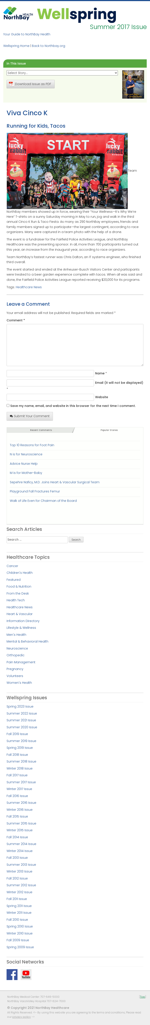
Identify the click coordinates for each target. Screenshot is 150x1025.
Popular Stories (109, 430)
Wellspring (76, 15)
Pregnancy (15, 669)
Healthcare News (29, 287)
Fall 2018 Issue (17, 754)
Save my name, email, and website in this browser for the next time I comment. (73, 406)
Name (100, 373)
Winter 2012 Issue (19, 892)
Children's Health (20, 573)
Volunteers (15, 676)
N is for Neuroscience (26, 454)
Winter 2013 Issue (19, 871)
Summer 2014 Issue (21, 844)
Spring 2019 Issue (20, 748)
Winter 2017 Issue (19, 789)
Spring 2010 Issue (20, 926)
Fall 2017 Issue (17, 775)
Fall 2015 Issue (17, 816)
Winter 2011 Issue (19, 912)
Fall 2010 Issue (17, 919)
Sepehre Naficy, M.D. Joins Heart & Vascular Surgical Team (54, 482)
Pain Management (21, 662)
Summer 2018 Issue (21, 761)
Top (142, 997)
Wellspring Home (16, 46)
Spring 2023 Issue (20, 706)
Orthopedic (15, 655)
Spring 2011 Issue (19, 906)
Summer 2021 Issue (21, 720)
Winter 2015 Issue (20, 830)
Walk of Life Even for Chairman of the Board (43, 501)
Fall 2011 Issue (17, 899)
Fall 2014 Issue (17, 837)
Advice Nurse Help (24, 463)
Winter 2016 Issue (20, 809)
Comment (16, 320)
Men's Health (16, 634)
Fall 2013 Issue (17, 857)
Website (101, 397)
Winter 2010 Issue (20, 933)
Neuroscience (17, 648)
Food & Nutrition (19, 586)
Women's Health (19, 682)
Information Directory (23, 621)
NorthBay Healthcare (18, 15)
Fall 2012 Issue (17, 878)
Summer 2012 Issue (21, 885)
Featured (14, 580)
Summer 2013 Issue (21, 864)
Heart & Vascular (20, 614)
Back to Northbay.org (48, 46)
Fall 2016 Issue (17, 796)
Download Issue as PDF (30, 84)
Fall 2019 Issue (17, 734)
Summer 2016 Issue (21, 802)
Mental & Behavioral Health (27, 641)
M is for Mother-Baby (26, 473)
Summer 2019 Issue (21, 741)
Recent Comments (41, 430)
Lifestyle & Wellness (21, 628)
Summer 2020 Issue (22, 727)
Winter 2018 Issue (20, 768)
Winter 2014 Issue (20, 851)
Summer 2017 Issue (21, 782)
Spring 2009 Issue (20, 947)
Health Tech (16, 600)
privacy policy (21, 1017)
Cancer (12, 566)
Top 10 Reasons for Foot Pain (32, 445)
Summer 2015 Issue (21, 823)
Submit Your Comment (30, 416)
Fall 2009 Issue (18, 940)
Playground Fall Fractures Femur (35, 491)
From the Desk (18, 593)
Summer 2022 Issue (22, 713)
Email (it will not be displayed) (119, 383)
